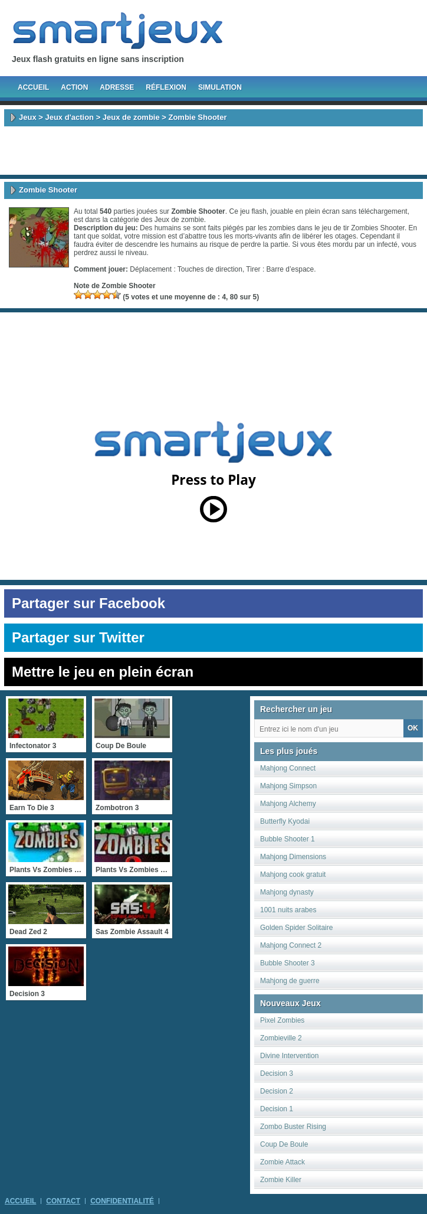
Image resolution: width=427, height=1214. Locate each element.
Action (74, 87)
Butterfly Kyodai (285, 821)
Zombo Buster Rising (293, 1126)
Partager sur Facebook (88, 603)
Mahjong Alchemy (288, 803)
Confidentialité (122, 1201)
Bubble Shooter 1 (287, 839)
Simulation (220, 87)
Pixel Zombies (282, 1020)
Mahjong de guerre (290, 981)
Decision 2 (276, 1091)
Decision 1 (276, 1109)
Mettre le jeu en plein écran (102, 672)
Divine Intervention (289, 1056)
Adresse (117, 87)
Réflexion (166, 87)
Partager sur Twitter (78, 637)
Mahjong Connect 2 (290, 945)
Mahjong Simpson (288, 786)
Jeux (28, 117)
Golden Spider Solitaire (296, 927)
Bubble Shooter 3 (287, 963)
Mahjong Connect (288, 768)
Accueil (33, 87)
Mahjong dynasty (287, 892)
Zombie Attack (282, 1162)
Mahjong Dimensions (293, 857)
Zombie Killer (280, 1180)
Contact (63, 1201)
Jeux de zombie (131, 117)
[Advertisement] (213, 150)
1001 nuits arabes (288, 910)
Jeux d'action (69, 117)
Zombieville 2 (281, 1038)
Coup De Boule (284, 1144)
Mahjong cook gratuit (293, 874)
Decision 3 (276, 1073)
